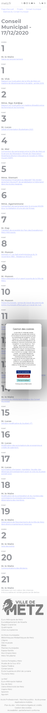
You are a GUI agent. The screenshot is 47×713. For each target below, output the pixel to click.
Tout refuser (23, 376)
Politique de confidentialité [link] (23, 384)
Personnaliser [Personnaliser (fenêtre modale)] (23, 380)
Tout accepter (23, 372)
